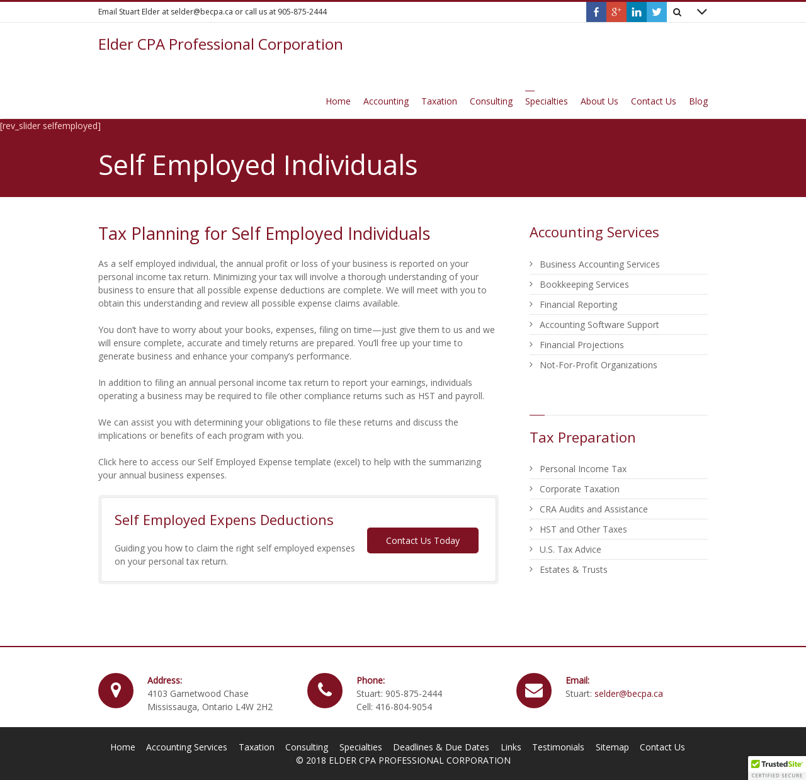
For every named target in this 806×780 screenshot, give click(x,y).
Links (511, 747)
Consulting (306, 747)
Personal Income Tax (583, 469)
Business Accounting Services (600, 264)
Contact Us (662, 747)
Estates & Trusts (574, 569)
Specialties (360, 747)
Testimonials (558, 747)
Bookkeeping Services (584, 284)
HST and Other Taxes (583, 529)
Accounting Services (186, 747)
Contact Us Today (423, 540)
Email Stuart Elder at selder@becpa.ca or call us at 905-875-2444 (212, 11)
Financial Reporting (578, 304)
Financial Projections (582, 345)
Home (122, 747)
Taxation (257, 747)
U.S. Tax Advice (570, 549)
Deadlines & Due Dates (441, 747)
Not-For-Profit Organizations (598, 365)
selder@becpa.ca (628, 693)
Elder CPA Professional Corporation (220, 44)
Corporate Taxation (580, 489)
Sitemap (612, 747)
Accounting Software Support (599, 325)
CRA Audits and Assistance (594, 509)
